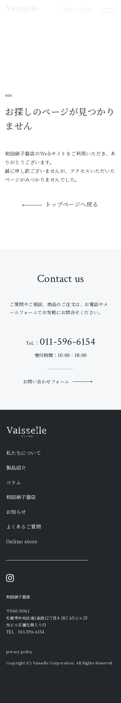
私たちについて (23, 452)
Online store (22, 541)
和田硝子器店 (21, 496)
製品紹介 (16, 467)
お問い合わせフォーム (46, 381)
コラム (13, 482)
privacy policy (19, 651)
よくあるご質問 (23, 526)
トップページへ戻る (71, 205)
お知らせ (16, 511)
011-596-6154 (67, 341)
